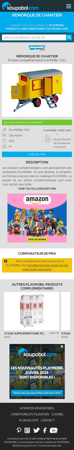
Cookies (57, 414)
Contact (48, 420)
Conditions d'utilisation (30, 414)
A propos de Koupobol (37, 408)
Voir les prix (37, 154)
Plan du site (28, 420)
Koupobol (22, 6)
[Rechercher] (69, 37)
